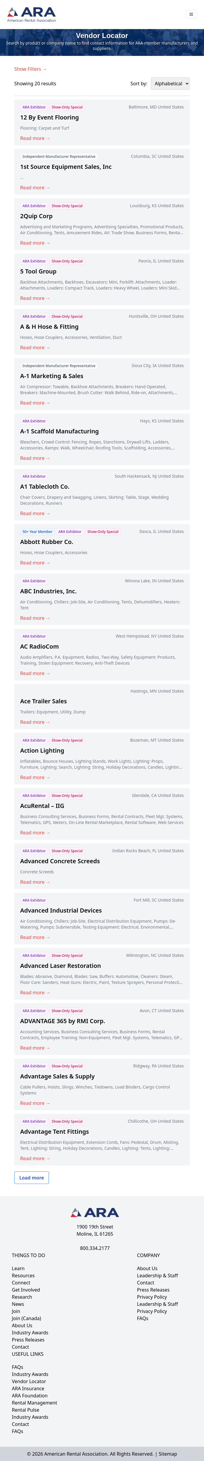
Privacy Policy (152, 1297)
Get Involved (26, 1290)
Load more (31, 1177)
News (18, 1304)
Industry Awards (30, 1332)
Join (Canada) (26, 1318)
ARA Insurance (28, 1388)
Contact (20, 1347)
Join (16, 1311)
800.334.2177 (95, 1248)
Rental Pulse (25, 1410)
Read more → (35, 138)
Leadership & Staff (157, 1275)
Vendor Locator (29, 1381)
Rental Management (34, 1402)
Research (22, 1297)
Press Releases (28, 1339)
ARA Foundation (30, 1395)
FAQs (142, 1318)
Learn (18, 1268)
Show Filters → (30, 69)
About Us (22, 1325)
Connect (21, 1282)
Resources (23, 1275)
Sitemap (168, 1454)
